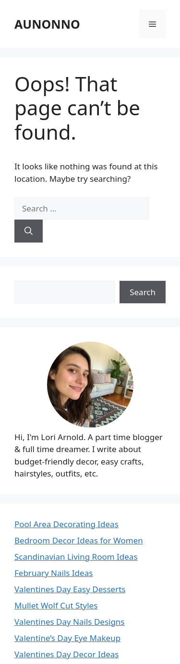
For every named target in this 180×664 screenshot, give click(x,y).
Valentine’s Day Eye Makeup (67, 637)
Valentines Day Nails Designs (69, 621)
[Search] (28, 231)
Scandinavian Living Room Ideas (76, 556)
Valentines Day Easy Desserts (70, 589)
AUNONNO (47, 24)
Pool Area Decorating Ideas (66, 524)
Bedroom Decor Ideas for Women (78, 540)
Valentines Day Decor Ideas (66, 654)
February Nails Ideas (53, 572)
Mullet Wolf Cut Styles (55, 605)
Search (143, 292)
